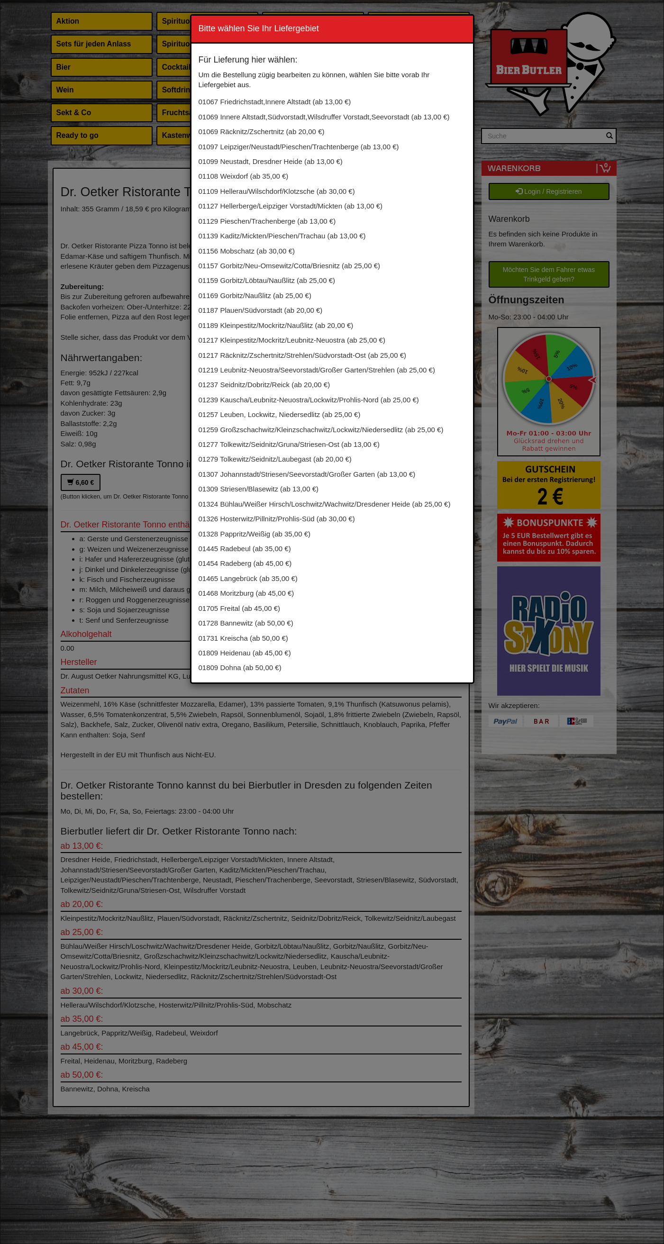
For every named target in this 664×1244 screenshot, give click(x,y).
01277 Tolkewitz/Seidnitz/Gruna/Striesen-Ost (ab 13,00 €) (289, 444)
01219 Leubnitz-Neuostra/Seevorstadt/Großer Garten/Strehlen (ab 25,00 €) (317, 370)
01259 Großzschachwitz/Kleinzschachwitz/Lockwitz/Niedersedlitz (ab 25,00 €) (321, 430)
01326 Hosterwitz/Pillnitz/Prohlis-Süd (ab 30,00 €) (277, 519)
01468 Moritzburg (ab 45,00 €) (246, 593)
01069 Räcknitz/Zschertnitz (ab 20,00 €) (262, 131)
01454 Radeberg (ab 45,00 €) (245, 563)
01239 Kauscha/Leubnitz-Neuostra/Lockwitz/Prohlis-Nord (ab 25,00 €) (309, 400)
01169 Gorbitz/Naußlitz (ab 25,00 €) (255, 295)
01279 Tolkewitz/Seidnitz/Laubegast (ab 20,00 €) (275, 459)
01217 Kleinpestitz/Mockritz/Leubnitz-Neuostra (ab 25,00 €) (292, 340)
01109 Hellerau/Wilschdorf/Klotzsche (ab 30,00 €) (277, 191)
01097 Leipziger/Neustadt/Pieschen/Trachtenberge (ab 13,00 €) (299, 147)
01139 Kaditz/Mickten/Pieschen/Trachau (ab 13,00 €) (282, 236)
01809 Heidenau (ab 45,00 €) (245, 653)
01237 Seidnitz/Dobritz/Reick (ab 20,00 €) (264, 385)
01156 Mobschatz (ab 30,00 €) (247, 251)
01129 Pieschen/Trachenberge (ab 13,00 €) (267, 221)
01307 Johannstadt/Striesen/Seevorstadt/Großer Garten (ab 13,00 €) (307, 474)
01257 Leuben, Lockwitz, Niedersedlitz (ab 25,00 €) (280, 414)
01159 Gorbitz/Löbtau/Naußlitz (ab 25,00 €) (267, 280)
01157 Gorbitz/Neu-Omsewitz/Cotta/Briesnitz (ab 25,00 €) (290, 266)
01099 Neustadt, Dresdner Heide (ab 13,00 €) (271, 161)
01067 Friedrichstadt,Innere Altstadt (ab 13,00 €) (275, 102)
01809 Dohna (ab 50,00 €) (240, 667)
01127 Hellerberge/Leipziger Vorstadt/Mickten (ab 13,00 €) (291, 206)
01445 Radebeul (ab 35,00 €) (245, 549)
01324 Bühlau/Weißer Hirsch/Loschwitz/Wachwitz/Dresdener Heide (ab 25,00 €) (325, 504)
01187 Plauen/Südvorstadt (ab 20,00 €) (261, 310)
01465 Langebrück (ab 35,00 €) (248, 578)
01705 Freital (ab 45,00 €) (240, 608)
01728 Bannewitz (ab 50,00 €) (246, 623)
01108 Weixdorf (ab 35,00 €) (244, 176)
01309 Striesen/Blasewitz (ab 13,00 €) (258, 489)
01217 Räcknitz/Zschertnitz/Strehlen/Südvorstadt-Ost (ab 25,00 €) (303, 355)
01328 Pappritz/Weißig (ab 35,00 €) (255, 534)
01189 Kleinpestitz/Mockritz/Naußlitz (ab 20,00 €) (276, 325)
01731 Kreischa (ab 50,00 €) (243, 638)
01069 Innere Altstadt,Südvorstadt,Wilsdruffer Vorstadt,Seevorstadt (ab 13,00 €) (324, 117)
